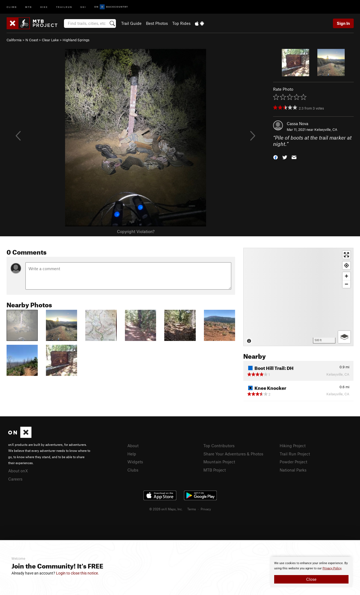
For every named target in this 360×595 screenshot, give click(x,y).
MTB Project (214, 469)
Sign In (343, 23)
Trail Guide (131, 23)
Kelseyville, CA (325, 129)
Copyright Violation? (135, 231)
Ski (83, 6)
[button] (275, 157)
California (14, 40)
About (133, 445)
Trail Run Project (295, 453)
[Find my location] (346, 265)
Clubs (132, 469)
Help (131, 453)
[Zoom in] (346, 276)
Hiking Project (293, 445)
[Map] (298, 297)
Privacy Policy (332, 568)
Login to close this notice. (77, 573)
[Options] (344, 337)
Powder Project (293, 461)
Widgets (135, 461)
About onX (18, 470)
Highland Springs (76, 40)
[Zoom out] (346, 284)
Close (311, 579)
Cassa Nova (297, 123)
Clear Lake (50, 40)
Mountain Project (219, 461)
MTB (28, 6)
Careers (15, 478)
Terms (191, 509)
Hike (44, 6)
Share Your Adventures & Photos (233, 453)
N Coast (31, 40)
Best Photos (157, 23)
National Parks (293, 469)
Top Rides (181, 23)
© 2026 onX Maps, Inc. (166, 509)
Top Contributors (219, 445)
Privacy (206, 509)
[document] (311, 572)
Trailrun (64, 6)
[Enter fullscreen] (346, 255)
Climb (12, 6)
